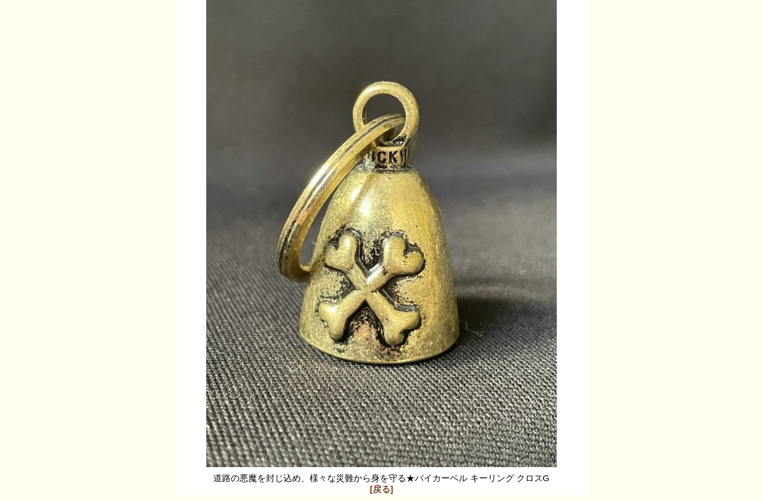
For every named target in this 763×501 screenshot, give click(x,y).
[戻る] (381, 489)
